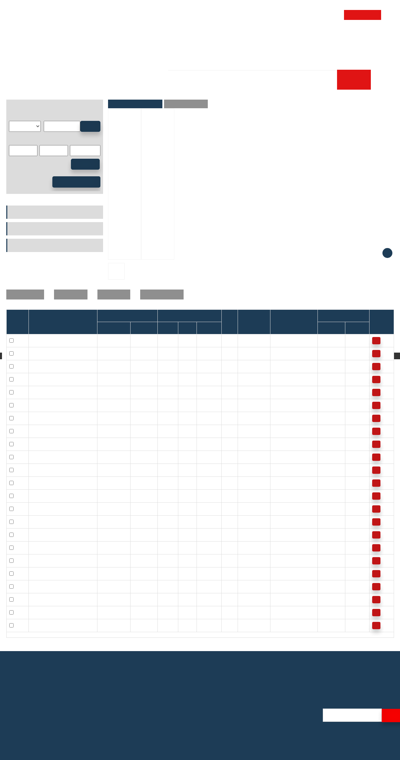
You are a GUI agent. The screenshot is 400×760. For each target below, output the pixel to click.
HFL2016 (109, 547)
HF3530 (108, 625)
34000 (326, 340)
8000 (353, 431)
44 (243, 573)
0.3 (227, 340)
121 (277, 612)
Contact (351, 38)
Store (278, 38)
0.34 (277, 340)
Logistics (286, 728)
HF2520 (108, 560)
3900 (325, 612)
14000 (354, 340)
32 (183, 560)
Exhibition (287, 719)
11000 (354, 366)
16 (202, 405)
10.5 (245, 405)
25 (34, 560)
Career (125, 57)
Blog (281, 745)
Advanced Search (76, 182)
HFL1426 (109, 444)
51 (243, 599)
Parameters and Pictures (135, 104)
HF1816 (108, 508)
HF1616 (108, 457)
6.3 (244, 379)
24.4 (245, 521)
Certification (289, 711)
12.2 (277, 405)
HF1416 (108, 431)
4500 (325, 586)
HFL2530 (109, 573)
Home (122, 38)
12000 (354, 379)
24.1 (277, 508)
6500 (353, 534)
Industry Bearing (77, 87)
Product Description (186, 104)
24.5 (204, 482)
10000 (326, 405)
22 (202, 379)
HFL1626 (109, 495)
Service (193, 38)
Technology (237, 38)
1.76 (277, 353)
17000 (326, 366)
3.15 (277, 366)
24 (202, 469)
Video (282, 736)
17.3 (277, 431)
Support (312, 38)
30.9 (245, 560)
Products (39, 87)
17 (243, 534)
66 (275, 560)
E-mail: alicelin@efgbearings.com (44, 726)
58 (243, 625)
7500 (353, 457)
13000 (354, 353)
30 (202, 573)
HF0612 (108, 353)
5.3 (276, 392)
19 (243, 469)
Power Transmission (30, 245)
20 (183, 431)
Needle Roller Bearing (131, 87)
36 (243, 586)
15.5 (245, 508)
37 (183, 586)
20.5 (277, 457)
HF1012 (108, 392)
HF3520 (108, 612)
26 (202, 418)
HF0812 (108, 366)
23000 (326, 353)
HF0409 (108, 340)
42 (183, 612)
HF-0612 (142, 353)
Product (155, 38)
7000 (353, 405)
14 (183, 392)
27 (243, 547)
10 (183, 353)
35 (34, 612)
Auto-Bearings (23, 228)
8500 (325, 457)
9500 (325, 431)
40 (243, 612)
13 (243, 431)
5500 (325, 560)
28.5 (277, 534)
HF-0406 (142, 340)
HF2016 (108, 534)
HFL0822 (109, 379)
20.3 (245, 444)
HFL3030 (109, 599)
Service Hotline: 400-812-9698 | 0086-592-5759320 (64, 717)
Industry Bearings (27, 212)
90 (275, 586)
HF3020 (108, 586)
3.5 (244, 366)
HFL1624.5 (111, 482)
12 (202, 353)
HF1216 (108, 405)
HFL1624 (109, 469)
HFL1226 (109, 418)
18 (183, 405)
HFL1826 (109, 521)
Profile (283, 702)
